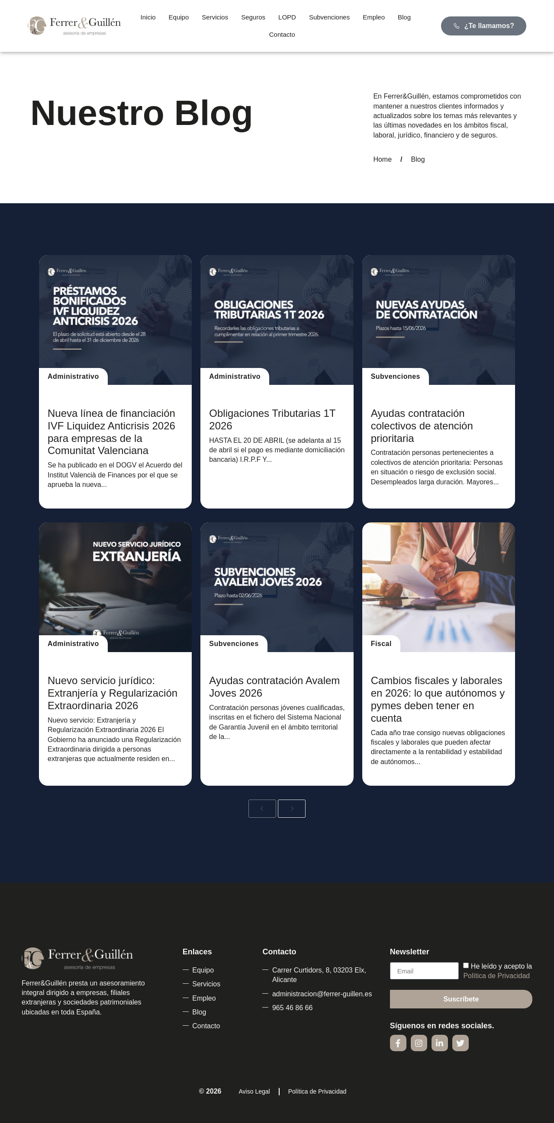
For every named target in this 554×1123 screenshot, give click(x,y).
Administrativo (73, 376)
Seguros (253, 17)
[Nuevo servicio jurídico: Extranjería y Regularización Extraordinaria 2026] (115, 587)
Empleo (374, 17)
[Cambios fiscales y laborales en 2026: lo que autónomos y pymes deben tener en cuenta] (438, 587)
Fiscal (381, 643)
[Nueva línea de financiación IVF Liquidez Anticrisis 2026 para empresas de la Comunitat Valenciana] (115, 320)
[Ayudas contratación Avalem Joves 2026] (276, 587)
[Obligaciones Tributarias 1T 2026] (276, 320)
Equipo (179, 17)
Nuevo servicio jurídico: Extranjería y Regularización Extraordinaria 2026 (112, 693)
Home (382, 159)
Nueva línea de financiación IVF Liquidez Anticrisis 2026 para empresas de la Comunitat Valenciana (111, 431)
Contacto (282, 34)
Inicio (148, 17)
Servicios (215, 17)
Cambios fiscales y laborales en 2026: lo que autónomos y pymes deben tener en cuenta (438, 699)
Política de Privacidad (496, 975)
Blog (404, 17)
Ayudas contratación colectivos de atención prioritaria (422, 425)
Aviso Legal (254, 1091)
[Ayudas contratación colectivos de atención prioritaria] (438, 320)
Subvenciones (329, 17)
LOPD (287, 17)
